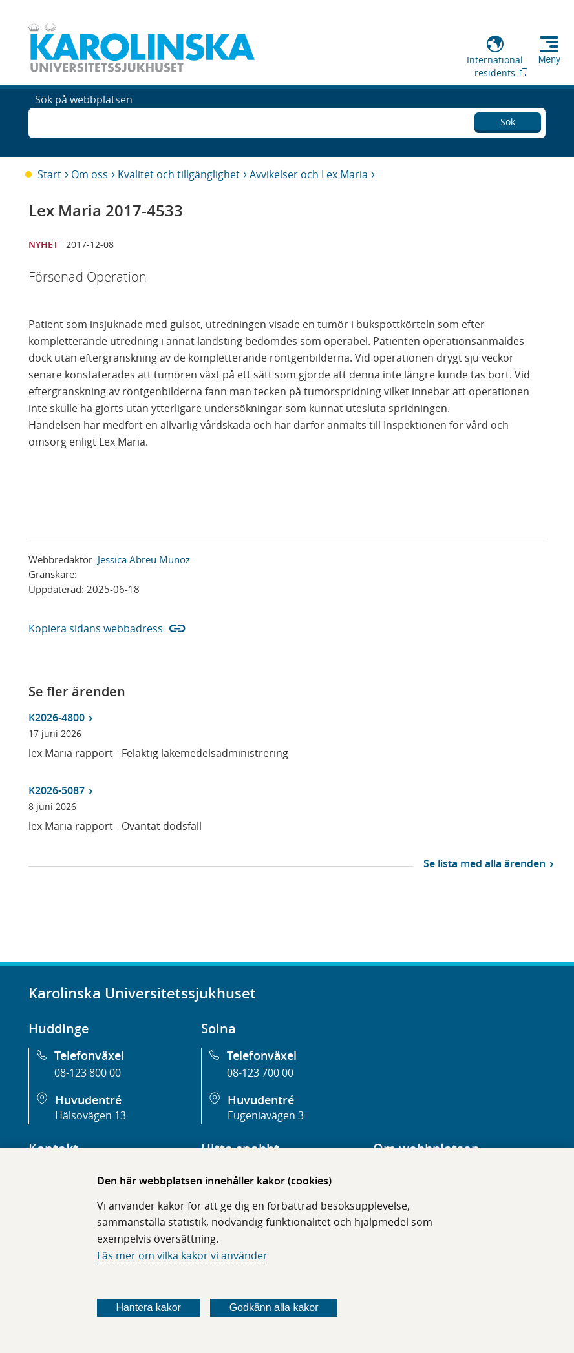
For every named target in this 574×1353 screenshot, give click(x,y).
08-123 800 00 (87, 1073)
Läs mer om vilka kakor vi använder (182, 1255)
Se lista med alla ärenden (484, 863)
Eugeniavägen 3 (266, 1115)
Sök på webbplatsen (84, 121)
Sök (507, 120)
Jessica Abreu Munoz (144, 559)
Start (49, 174)
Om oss (89, 174)
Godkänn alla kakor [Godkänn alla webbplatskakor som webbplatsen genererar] (274, 1307)
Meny (549, 59)
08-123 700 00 (260, 1073)
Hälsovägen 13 (90, 1115)
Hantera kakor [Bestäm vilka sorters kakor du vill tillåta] (148, 1307)
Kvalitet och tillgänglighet (179, 174)
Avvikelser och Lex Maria (309, 174)
